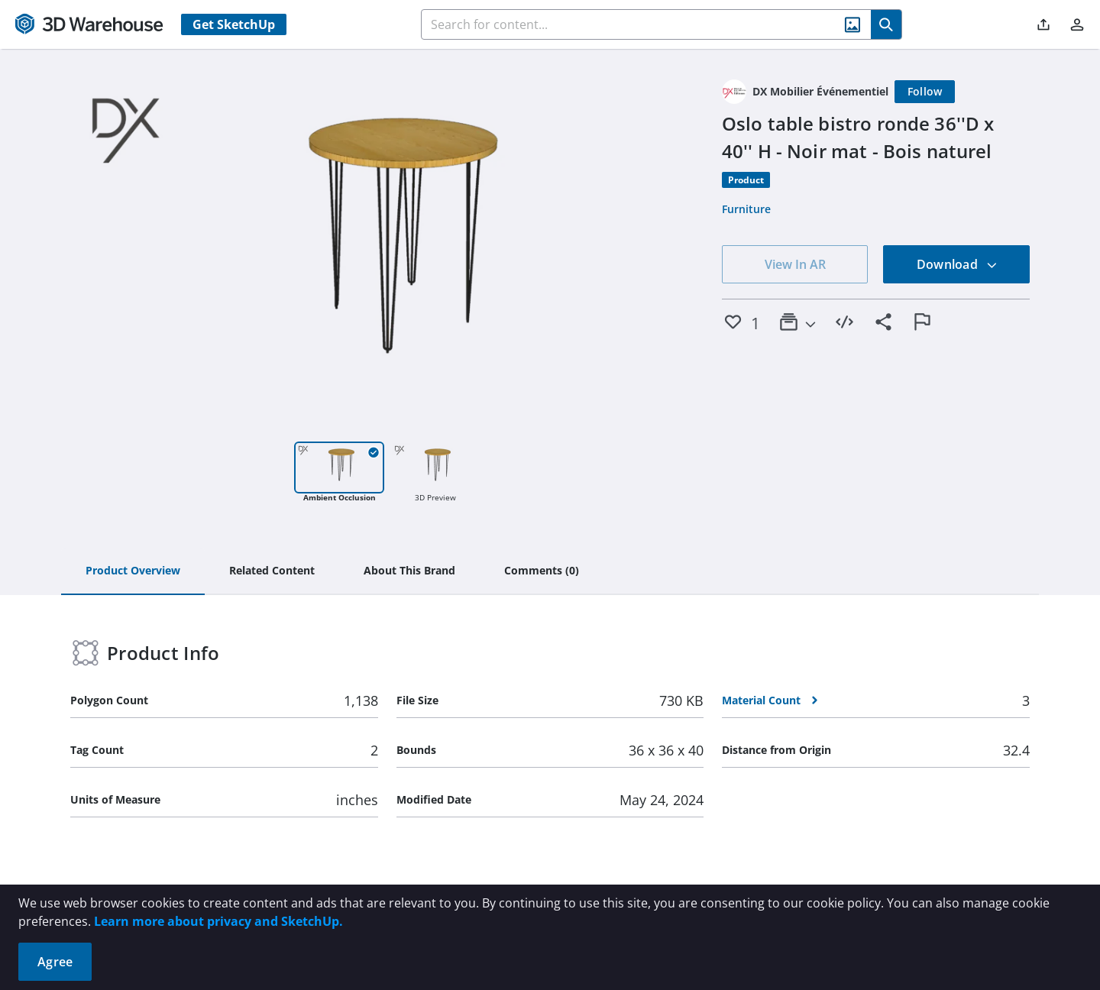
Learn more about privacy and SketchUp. (218, 921)
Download (957, 264)
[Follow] (925, 91)
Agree (55, 961)
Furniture (746, 209)
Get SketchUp (233, 24)
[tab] (133, 571)
